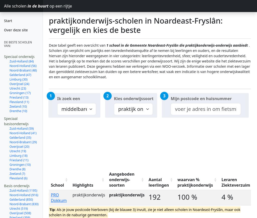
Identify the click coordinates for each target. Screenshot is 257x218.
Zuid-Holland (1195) (23, 190)
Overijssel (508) (20, 213)
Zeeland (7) (17, 174)
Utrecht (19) (18, 151)
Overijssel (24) (19, 84)
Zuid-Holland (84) (22, 61)
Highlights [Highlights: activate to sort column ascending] (83, 185)
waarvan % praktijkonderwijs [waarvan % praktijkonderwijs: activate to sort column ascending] (195, 182)
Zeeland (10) (18, 106)
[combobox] (206, 109)
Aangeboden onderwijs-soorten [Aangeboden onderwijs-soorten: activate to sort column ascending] (122, 179)
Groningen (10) (20, 165)
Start (8, 20)
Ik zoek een (68, 98)
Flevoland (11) (19, 102)
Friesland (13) (19, 97)
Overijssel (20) (19, 146)
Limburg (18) (19, 156)
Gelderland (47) (20, 75)
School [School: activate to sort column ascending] (57, 185)
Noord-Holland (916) (24, 195)
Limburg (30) (19, 79)
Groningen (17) (20, 93)
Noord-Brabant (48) (23, 70)
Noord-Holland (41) (23, 133)
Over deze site (16, 30)
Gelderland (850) (21, 199)
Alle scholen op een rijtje (23, 6)
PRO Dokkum (59, 197)
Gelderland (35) (20, 137)
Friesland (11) (19, 160)
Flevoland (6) (18, 178)
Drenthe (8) (17, 169)
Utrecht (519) (19, 208)
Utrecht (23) (18, 88)
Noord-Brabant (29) (23, 142)
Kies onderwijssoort (134, 98)
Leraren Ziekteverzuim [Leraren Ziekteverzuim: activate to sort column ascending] (235, 182)
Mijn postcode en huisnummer (201, 98)
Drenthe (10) (18, 111)
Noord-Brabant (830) (24, 204)
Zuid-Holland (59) (22, 128)
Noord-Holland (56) (23, 66)
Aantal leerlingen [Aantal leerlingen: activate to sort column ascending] (159, 182)
